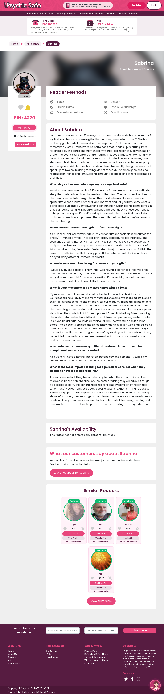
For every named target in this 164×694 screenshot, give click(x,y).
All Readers (33, 43)
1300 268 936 (49, 24)
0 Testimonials (24, 136)
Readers (12, 657)
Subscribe (139, 630)
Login (154, 5)
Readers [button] (31, 13)
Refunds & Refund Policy (96, 654)
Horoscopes (14, 663)
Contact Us (51, 651)
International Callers (34, 692)
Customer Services (127, 13)
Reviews (99, 13)
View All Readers (101, 601)
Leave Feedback (25, 144)
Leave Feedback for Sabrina (71, 472)
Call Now (24, 127)
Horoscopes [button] (84, 13)
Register (136, 5)
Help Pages (52, 657)
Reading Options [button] (65, 13)
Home (14, 43)
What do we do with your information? (97, 662)
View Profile (73, 538)
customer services (146, 661)
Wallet (43, 13)
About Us (12, 654)
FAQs (48, 654)
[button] (155, 685)
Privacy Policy (91, 651)
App (51, 13)
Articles (110, 13)
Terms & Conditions (94, 657)
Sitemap (51, 692)
